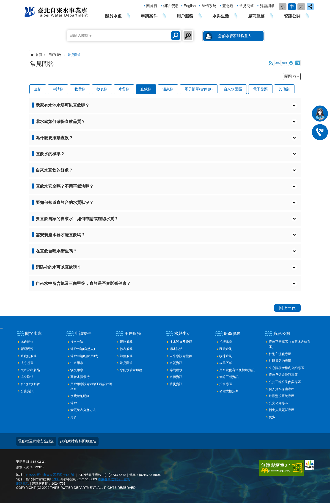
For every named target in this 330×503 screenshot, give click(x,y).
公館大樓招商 (229, 391)
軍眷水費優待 (80, 377)
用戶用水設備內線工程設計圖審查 (91, 386)
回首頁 (151, 6)
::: (1, 328)
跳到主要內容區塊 (2, 2)
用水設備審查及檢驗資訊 (237, 370)
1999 (56, 479)
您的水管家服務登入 (234, 36)
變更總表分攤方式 (83, 410)
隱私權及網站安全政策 (36, 441)
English (190, 6)
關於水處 (113, 16)
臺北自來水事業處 (56, 11)
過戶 (73, 403)
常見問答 (246, 6)
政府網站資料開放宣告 (78, 441)
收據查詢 (225, 356)
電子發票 (260, 89)
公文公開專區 (278, 403)
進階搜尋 (188, 35)
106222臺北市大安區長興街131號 (50, 475)
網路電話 (22, 483)
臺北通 (227, 6)
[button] (165, 105)
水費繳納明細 (80, 396)
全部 (37, 89)
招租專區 (225, 384)
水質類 (123, 89)
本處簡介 (27, 342)
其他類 (284, 89)
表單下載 (225, 363)
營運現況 (27, 349)
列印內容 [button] (291, 63)
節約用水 (176, 370)
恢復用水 (76, 370)
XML (277, 63)
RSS (271, 63)
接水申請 (76, 342)
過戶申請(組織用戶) (84, 356)
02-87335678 (320, 132)
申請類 (57, 89)
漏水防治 (176, 349)
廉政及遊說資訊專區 (283, 375)
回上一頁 (287, 308)
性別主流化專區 (280, 354)
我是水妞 (320, 114)
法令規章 (27, 363)
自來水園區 (233, 89)
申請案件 (149, 16)
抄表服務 (126, 349)
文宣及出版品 (30, 370)
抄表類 (101, 89)
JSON (284, 63)
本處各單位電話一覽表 (114, 479)
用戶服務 (185, 16)
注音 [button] (298, 63)
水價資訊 (176, 377)
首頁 (39, 55)
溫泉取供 (27, 377)
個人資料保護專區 (281, 389)
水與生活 (220, 16)
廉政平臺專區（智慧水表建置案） (290, 344)
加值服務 (126, 356)
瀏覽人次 (22, 467)
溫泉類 (167, 89)
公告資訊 (27, 391)
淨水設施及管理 (181, 342)
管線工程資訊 (229, 377)
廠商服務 (256, 16)
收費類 (79, 89)
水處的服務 (29, 356)
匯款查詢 (225, 349)
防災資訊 (176, 384)
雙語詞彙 (267, 6)
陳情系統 (209, 6)
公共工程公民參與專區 (285, 382)
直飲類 (145, 89)
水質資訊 (176, 363)
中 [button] (292, 6)
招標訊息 (225, 342)
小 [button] (282, 6)
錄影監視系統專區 (281, 396)
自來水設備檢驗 (181, 356)
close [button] (310, 6)
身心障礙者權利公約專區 (286, 368)
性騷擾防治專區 (280, 361)
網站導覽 (170, 6)
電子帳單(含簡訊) (198, 89)
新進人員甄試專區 (281, 410)
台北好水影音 (30, 384)
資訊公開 (292, 16)
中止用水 (76, 363)
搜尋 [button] (175, 35)
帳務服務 (126, 342)
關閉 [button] (288, 76)
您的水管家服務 (131, 370)
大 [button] (301, 6)
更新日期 (22, 462)
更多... (75, 417)
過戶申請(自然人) (82, 349)
